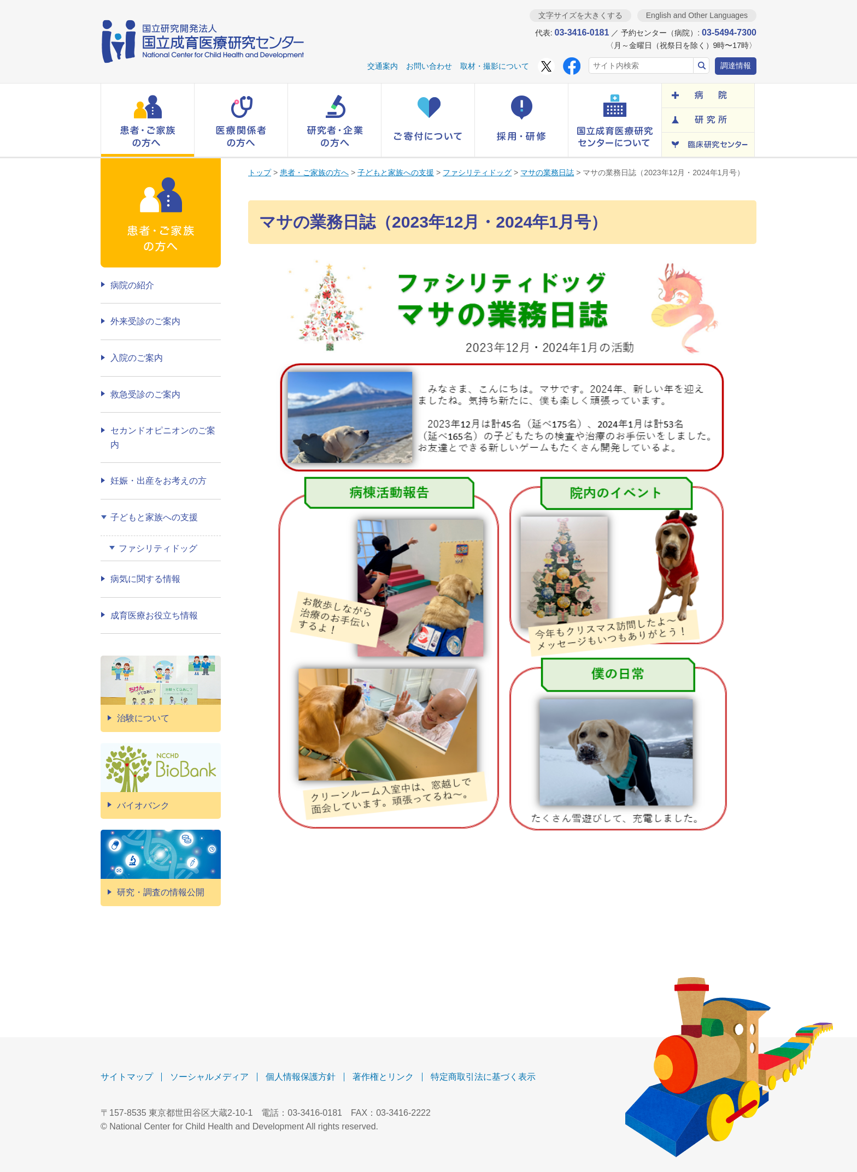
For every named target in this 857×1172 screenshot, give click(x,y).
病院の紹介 (132, 285)
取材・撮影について (494, 66)
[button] (147, 120)
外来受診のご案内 (145, 321)
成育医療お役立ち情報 (154, 615)
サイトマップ (127, 1076)
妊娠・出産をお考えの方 (158, 480)
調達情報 (735, 65)
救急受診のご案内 (145, 394)
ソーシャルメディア (209, 1076)
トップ (259, 172)
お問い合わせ (429, 66)
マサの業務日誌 (547, 172)
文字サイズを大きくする (580, 15)
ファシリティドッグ (477, 172)
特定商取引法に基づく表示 (483, 1076)
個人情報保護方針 (301, 1076)
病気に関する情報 (145, 579)
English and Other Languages (697, 15)
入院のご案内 (136, 357)
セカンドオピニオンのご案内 (162, 437)
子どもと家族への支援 (395, 172)
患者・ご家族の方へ (314, 172)
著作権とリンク (383, 1076)
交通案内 (382, 66)
